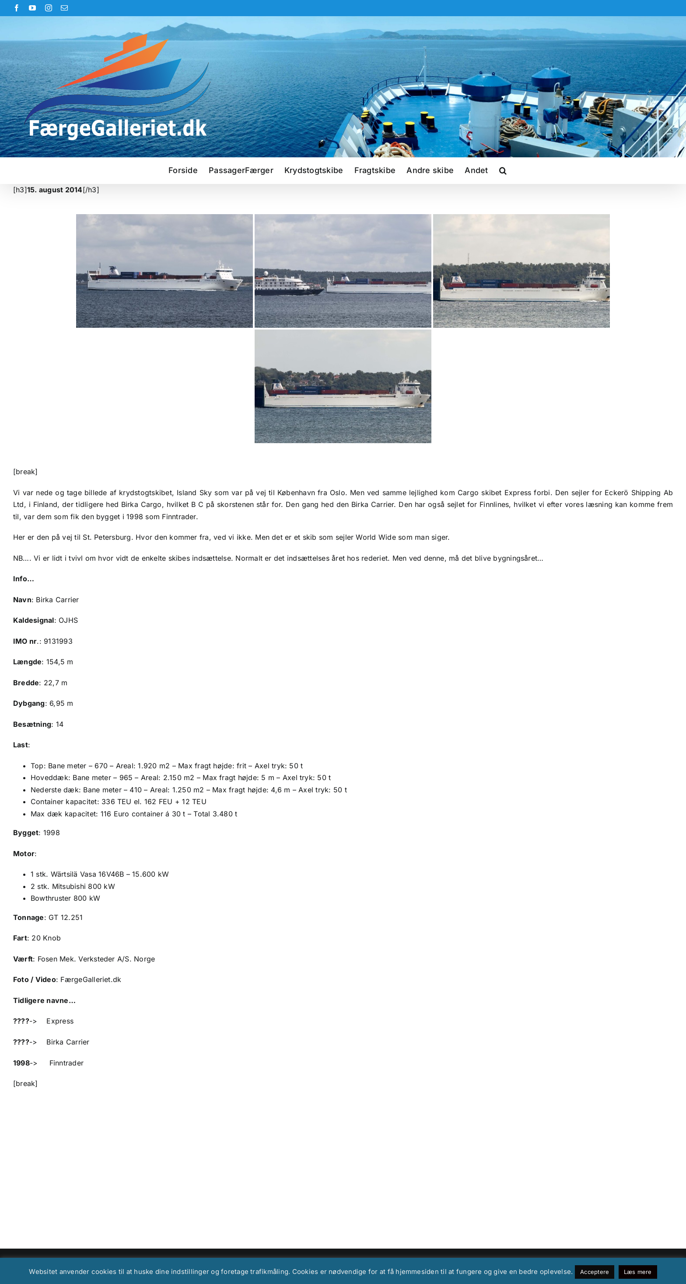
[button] (503, 170)
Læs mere (638, 1271)
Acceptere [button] (594, 1271)
